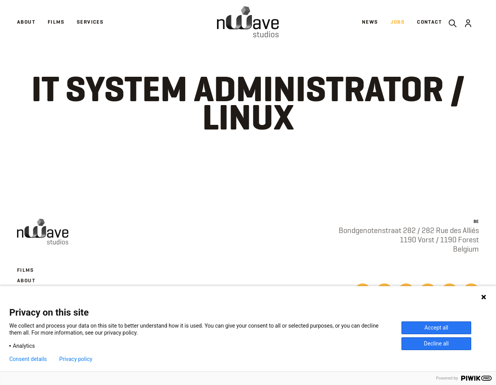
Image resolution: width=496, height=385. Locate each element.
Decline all (436, 343)
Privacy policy (75, 359)
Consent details (28, 359)
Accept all (436, 328)
